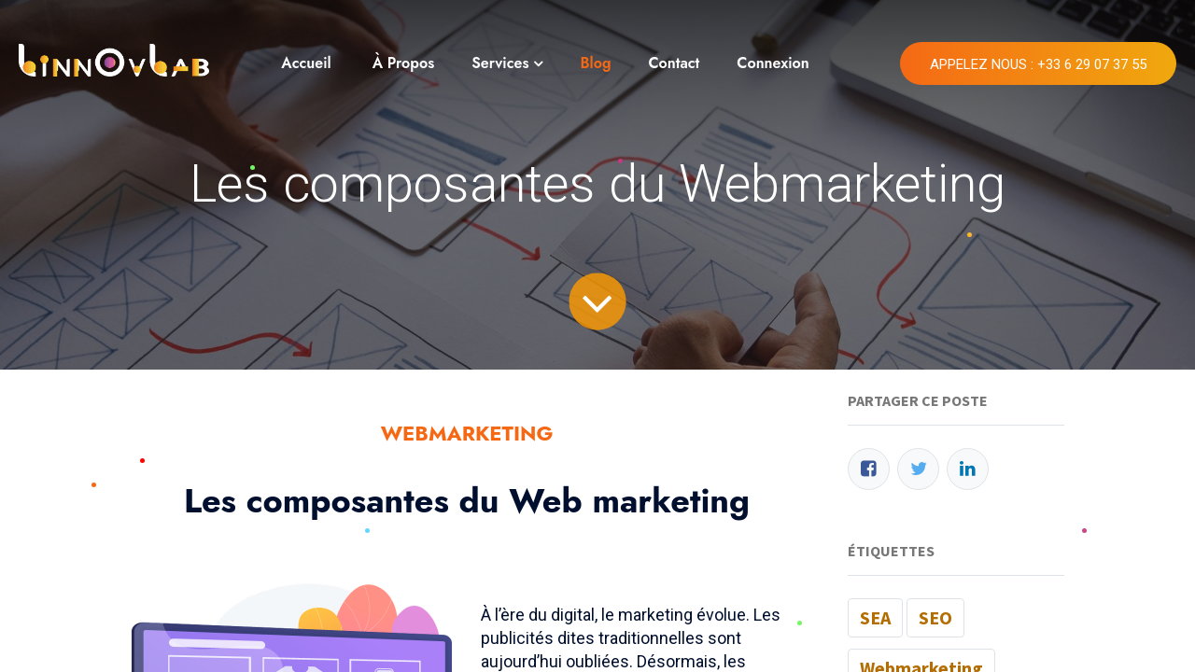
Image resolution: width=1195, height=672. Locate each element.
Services (499, 63)
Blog (595, 63)
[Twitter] (918, 469)
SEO (935, 617)
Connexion (772, 63)
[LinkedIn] (968, 469)
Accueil (305, 63)
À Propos (404, 63)
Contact (673, 63)
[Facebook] (869, 469)
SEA (875, 617)
